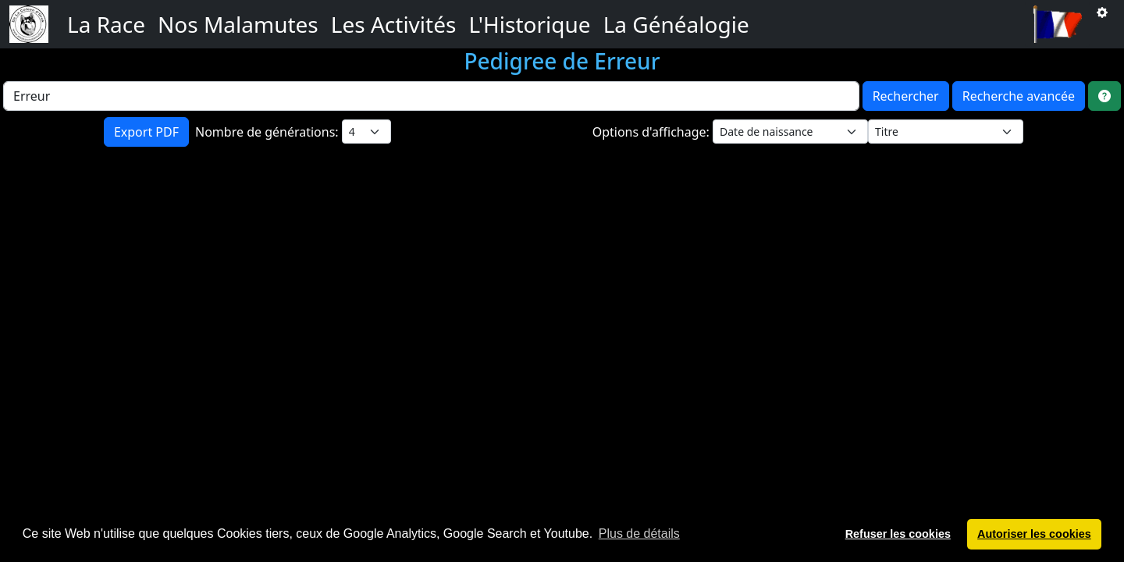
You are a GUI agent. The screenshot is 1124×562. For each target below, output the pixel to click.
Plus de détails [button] (639, 533)
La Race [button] (106, 24)
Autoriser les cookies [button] (1034, 534)
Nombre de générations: (268, 131)
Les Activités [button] (394, 24)
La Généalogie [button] (676, 24)
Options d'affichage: (652, 131)
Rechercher (906, 96)
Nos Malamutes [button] (238, 24)
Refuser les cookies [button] (898, 534)
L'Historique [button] (529, 24)
